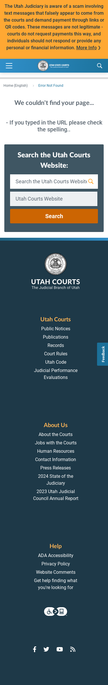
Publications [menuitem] (55, 337)
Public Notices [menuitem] (55, 328)
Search (54, 216)
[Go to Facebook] (35, 649)
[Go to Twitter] (46, 649)
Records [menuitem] (56, 345)
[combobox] (53, 199)
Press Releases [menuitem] (55, 468)
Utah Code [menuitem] (55, 362)
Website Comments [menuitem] (55, 572)
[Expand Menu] (9, 66)
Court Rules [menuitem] (55, 353)
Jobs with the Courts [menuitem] (56, 443)
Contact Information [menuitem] (55, 459)
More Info (86, 47)
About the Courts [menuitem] (56, 434)
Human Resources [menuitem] (55, 451)
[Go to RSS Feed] (72, 649)
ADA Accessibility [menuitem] (55, 555)
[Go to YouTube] (59, 649)
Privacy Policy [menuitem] (55, 564)
